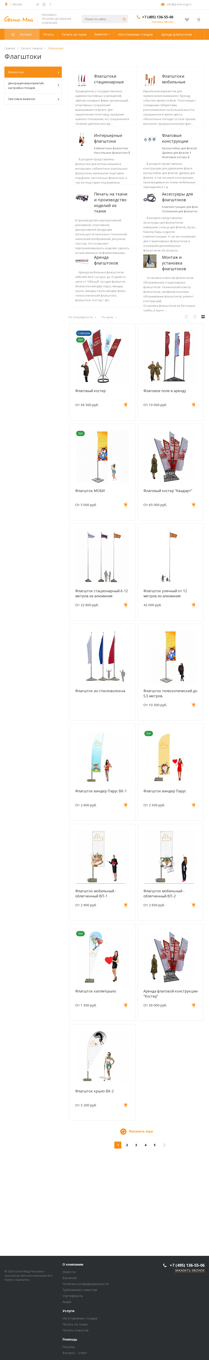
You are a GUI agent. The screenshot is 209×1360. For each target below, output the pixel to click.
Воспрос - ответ (74, 1355)
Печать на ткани (74, 1327)
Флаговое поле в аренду (164, 488)
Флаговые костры (107, 224)
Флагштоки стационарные (109, 78)
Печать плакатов (75, 1333)
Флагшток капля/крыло (95, 1088)
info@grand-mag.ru (179, 4)
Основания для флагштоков (115, 304)
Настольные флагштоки (112, 179)
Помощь (69, 1342)
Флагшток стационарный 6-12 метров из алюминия (101, 691)
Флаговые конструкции (107, 205)
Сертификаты (72, 1298)
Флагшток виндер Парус (164, 888)
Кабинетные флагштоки (111, 175)
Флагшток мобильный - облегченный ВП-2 (164, 991)
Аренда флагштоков (106, 330)
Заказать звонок (162, 22)
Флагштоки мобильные (105, 119)
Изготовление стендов (79, 1321)
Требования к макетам (79, 1292)
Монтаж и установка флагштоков (106, 374)
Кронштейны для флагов (112, 216)
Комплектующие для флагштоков (119, 300)
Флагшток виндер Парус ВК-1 (101, 888)
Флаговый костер (90, 488)
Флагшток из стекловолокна (100, 788)
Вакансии (69, 1280)
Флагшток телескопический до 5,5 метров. (170, 791)
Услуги (68, 1313)
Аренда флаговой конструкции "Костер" (170, 1091)
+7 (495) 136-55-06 (157, 17)
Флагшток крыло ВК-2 (94, 1188)
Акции (66, 1304)
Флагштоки (33, 72)
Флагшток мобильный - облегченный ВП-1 (95, 991)
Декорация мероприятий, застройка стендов (33, 85)
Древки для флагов (108, 220)
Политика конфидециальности (85, 1286)
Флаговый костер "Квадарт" (167, 588)
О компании (72, 1267)
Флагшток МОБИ (90, 588)
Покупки (68, 1349)
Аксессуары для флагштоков (109, 290)
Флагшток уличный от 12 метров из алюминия (165, 691)
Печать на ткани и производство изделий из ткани (110, 255)
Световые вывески (33, 99)
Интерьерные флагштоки (108, 164)
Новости (68, 1274)
